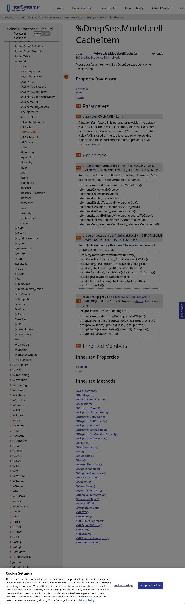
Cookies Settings (123, 589)
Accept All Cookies (150, 589)
